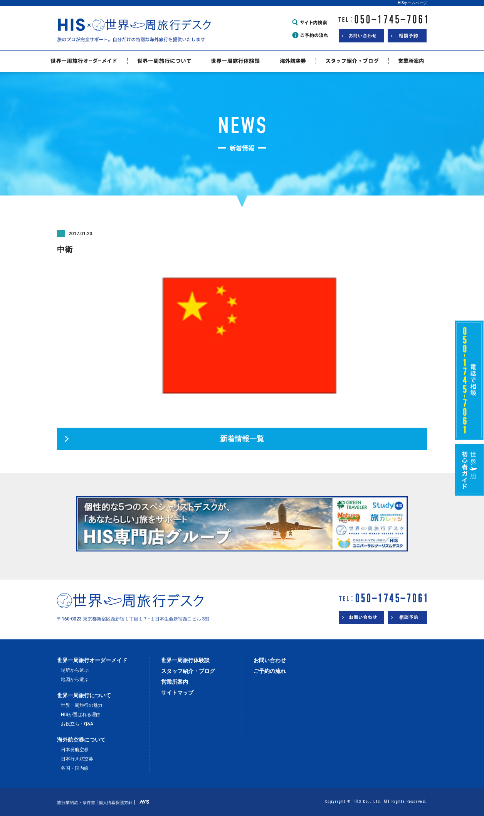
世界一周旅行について (84, 695)
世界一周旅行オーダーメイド (92, 660)
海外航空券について (81, 740)
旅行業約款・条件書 (76, 802)
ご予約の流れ (270, 671)
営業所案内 (174, 682)
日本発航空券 (75, 749)
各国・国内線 (75, 768)
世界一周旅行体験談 (185, 660)
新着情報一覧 (242, 439)
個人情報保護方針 (116, 802)
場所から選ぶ (75, 670)
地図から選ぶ (75, 679)
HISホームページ (412, 3)
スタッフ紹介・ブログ (188, 671)
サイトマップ (177, 693)
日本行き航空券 (77, 759)
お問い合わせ (270, 660)
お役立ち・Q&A (77, 724)
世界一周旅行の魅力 (82, 705)
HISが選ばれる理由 (81, 714)
